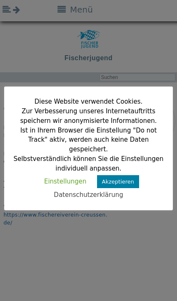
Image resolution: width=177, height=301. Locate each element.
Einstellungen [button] (65, 181)
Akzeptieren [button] (118, 182)
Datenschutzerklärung (88, 195)
